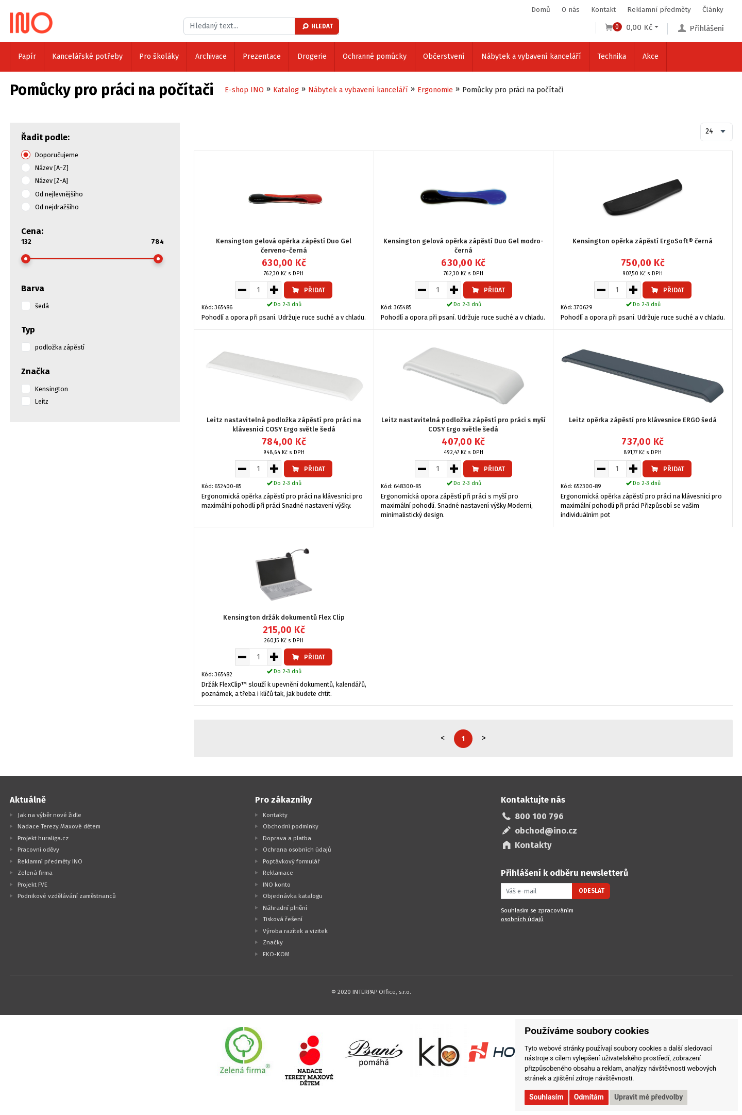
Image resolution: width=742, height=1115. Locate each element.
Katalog (286, 90)
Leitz (41, 401)
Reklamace (278, 872)
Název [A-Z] (52, 168)
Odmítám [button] (589, 1097)
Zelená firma (35, 872)
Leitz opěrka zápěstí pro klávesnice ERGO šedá (643, 420)
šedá (42, 306)
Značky (273, 942)
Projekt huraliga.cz (43, 838)
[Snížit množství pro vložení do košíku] (242, 289)
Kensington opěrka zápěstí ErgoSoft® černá (642, 241)
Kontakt (603, 9)
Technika (611, 56)
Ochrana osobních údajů (297, 849)
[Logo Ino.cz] (31, 23)
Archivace (211, 56)
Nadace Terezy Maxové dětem (59, 826)
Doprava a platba (287, 838)
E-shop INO (244, 90)
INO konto (277, 884)
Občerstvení (444, 56)
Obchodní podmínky (290, 826)
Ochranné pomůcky (375, 56)
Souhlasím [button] (546, 1097)
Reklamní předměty (659, 9)
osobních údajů (522, 919)
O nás (571, 9)
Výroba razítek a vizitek (295, 931)
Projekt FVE (32, 884)
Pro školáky (159, 56)
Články (712, 9)
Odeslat (591, 890)
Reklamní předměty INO (50, 861)
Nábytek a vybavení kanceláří (531, 56)
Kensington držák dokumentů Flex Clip (284, 617)
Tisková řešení (282, 919)
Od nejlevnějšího (59, 194)
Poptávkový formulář (291, 861)
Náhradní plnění (285, 907)
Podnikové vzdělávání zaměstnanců (67, 896)
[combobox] (716, 132)
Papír (27, 56)
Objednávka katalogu (293, 896)
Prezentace (262, 56)
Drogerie (312, 56)
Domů (540, 9)
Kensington (51, 389)
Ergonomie (435, 90)
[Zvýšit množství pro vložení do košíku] (274, 289)
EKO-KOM (276, 954)
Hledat (317, 26)
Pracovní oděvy (38, 849)
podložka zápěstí (60, 347)
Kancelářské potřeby (87, 56)
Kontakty (275, 815)
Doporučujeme (56, 155)
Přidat (308, 290)
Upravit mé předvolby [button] (648, 1097)
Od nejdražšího (57, 207)
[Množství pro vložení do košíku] (258, 289)
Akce (651, 56)
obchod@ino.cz (546, 831)
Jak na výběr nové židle (49, 815)
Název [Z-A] (51, 181)
